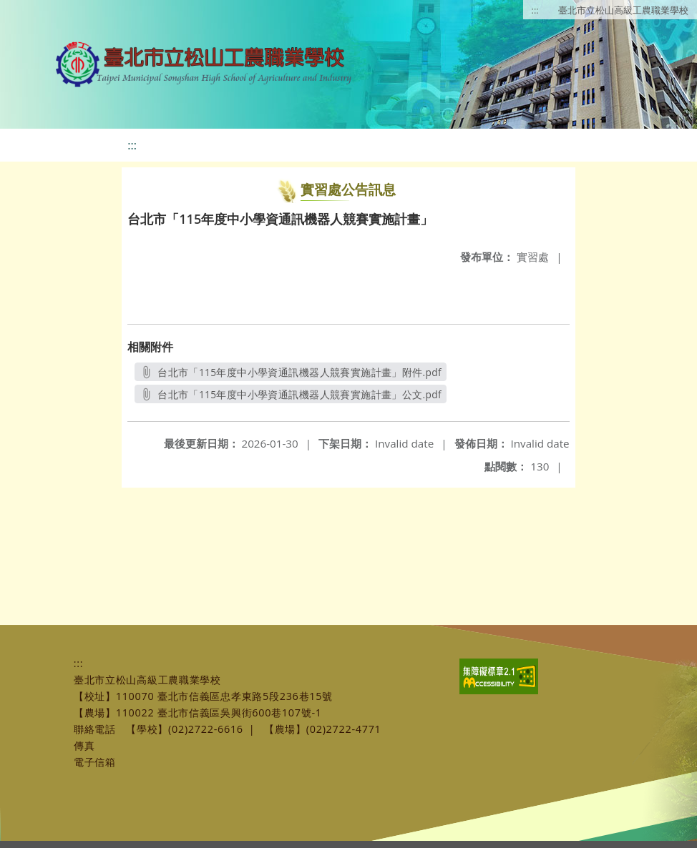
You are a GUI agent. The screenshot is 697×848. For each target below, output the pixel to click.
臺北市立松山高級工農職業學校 (623, 10)
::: (535, 10)
